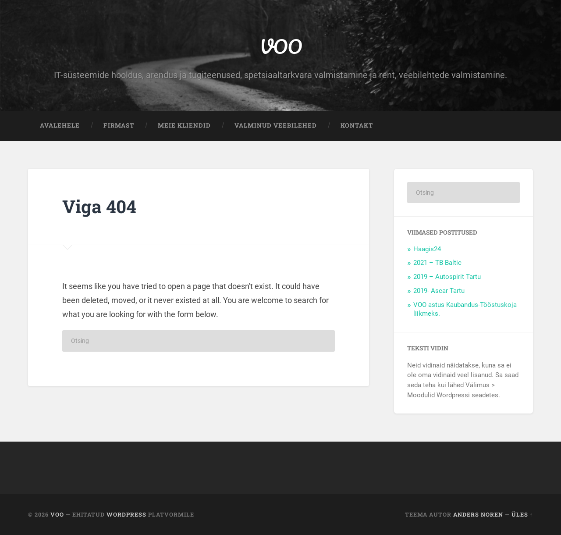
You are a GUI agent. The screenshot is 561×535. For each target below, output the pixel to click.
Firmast (118, 125)
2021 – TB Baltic (437, 263)
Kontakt (357, 125)
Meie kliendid (184, 125)
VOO (280, 46)
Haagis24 (427, 249)
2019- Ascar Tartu (439, 291)
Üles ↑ (522, 514)
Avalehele (60, 125)
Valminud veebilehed (275, 125)
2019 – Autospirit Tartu (447, 277)
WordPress (126, 514)
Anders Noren (478, 514)
